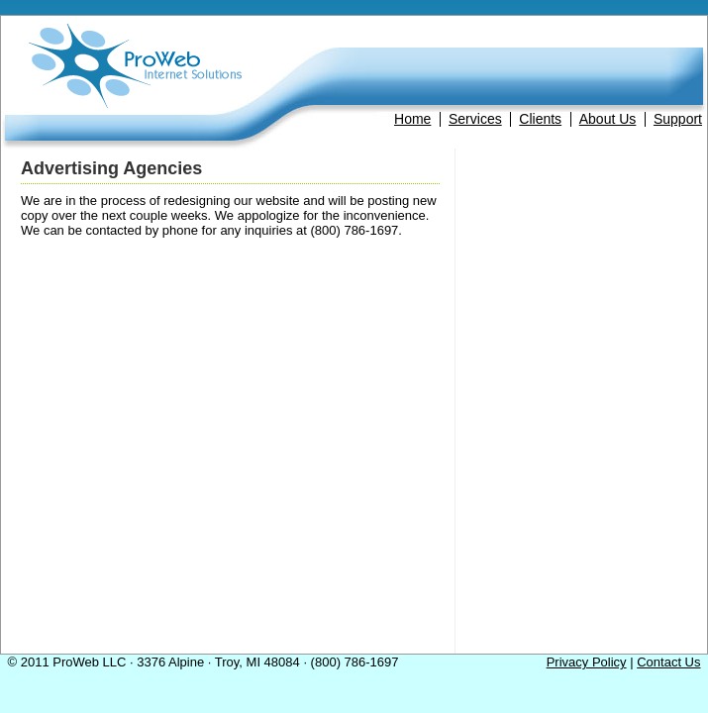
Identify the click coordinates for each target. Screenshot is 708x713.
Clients (540, 119)
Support (678, 119)
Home (412, 119)
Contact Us (668, 662)
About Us (608, 119)
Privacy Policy (587, 662)
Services (475, 119)
